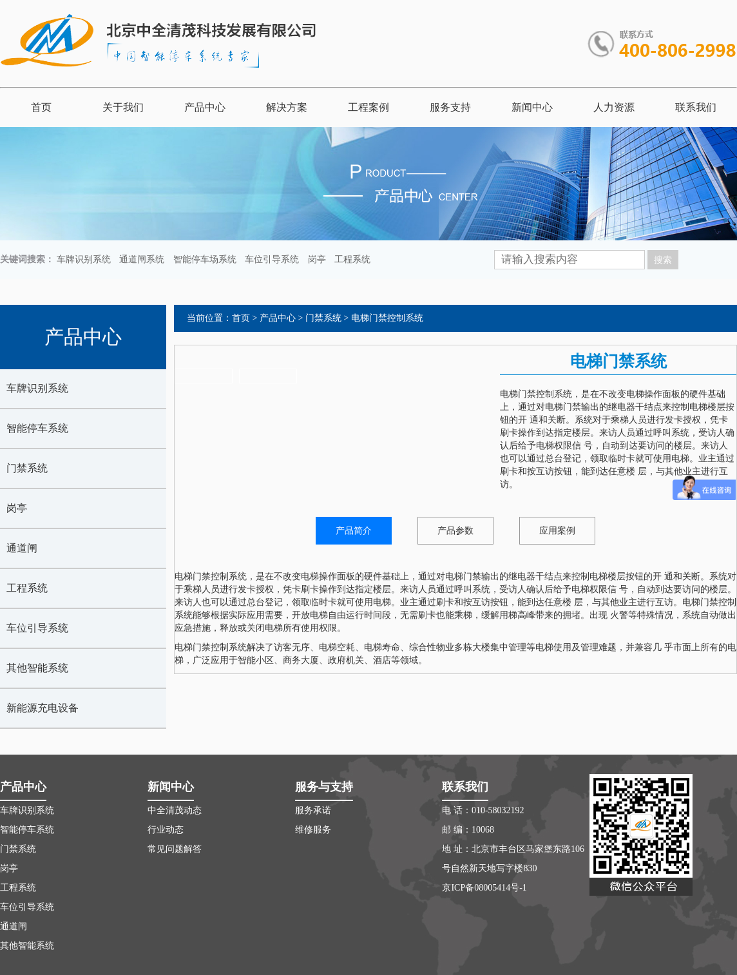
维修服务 (313, 830)
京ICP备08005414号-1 (484, 888)
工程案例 (368, 107)
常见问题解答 (175, 849)
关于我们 (123, 107)
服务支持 (450, 107)
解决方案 (286, 107)
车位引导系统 (272, 259)
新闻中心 (532, 107)
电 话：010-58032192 (483, 810)
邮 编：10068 (468, 830)
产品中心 (204, 107)
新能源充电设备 (42, 707)
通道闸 (21, 548)
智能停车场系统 (204, 259)
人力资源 (614, 107)
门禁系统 (27, 468)
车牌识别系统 (84, 259)
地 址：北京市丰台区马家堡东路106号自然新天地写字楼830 (513, 858)
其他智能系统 (37, 667)
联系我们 (695, 107)
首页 (41, 107)
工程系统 (352, 259)
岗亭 (317, 259)
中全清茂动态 (175, 810)
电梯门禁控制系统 (387, 318)
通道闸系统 (141, 259)
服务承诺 (313, 810)
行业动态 (166, 830)
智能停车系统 (37, 428)
